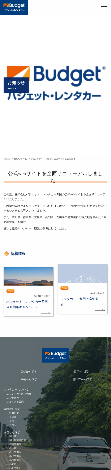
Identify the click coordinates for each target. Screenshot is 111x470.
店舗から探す (28, 371)
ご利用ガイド (16, 398)
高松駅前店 (15, 460)
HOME (7, 159)
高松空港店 (15, 456)
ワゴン (12, 425)
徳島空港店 (15, 444)
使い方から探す (82, 379)
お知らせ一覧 (20, 159)
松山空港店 (15, 452)
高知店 (12, 464)
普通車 (12, 417)
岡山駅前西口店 (17, 440)
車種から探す (28, 379)
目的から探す (82, 371)
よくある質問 (16, 402)
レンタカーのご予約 (20, 394)
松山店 (12, 448)
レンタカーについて (16, 389)
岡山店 (12, 436)
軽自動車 (14, 413)
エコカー (14, 421)
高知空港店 (15, 468)
